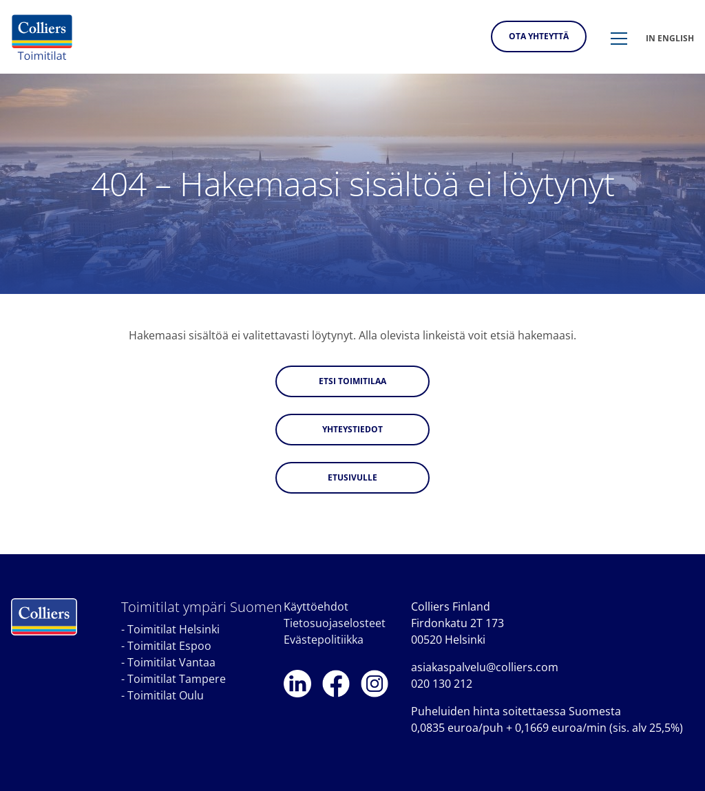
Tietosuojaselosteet (335, 623)
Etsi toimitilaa (352, 381)
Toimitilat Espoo (169, 645)
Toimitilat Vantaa (171, 662)
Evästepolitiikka (324, 639)
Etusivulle (352, 477)
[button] (619, 39)
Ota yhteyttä (539, 36)
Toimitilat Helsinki (173, 629)
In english (670, 38)
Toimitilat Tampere (176, 678)
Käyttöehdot (316, 606)
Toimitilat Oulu (165, 695)
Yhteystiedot (352, 429)
